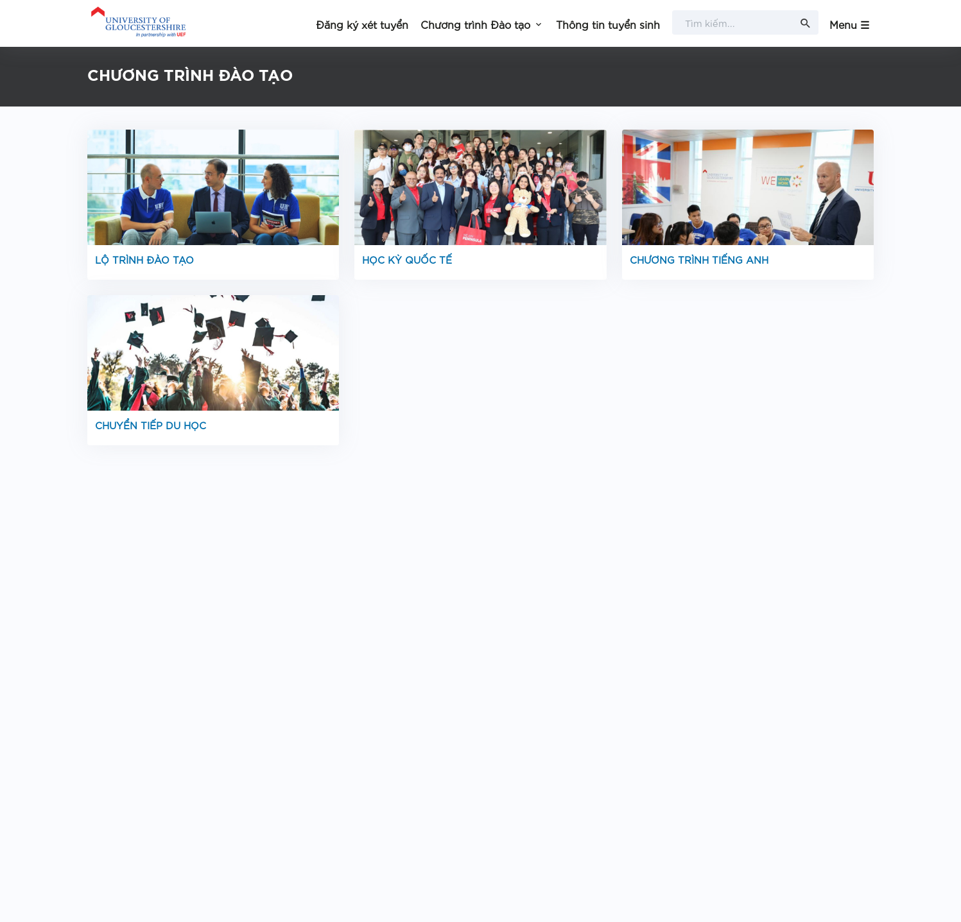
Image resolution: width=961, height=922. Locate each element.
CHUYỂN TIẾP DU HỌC (150, 424)
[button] (482, 23)
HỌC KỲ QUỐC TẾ (407, 259)
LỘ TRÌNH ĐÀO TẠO (144, 259)
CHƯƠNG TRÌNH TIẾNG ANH (699, 259)
